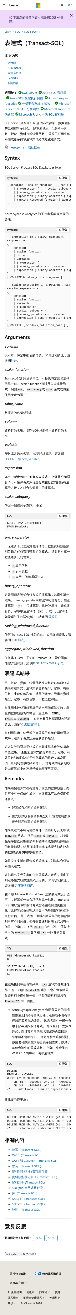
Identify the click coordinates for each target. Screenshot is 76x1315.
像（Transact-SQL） (25, 1193)
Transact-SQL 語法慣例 (24, 148)
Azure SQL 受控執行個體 (26, 98)
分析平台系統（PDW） (37, 103)
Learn (8, 31)
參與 (57, 1292)
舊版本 (30, 1292)
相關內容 (13, 83)
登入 (70, 5)
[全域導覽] (4, 5)
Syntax (12, 62)
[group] (38, 194)
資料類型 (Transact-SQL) (28, 1182)
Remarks (13, 78)
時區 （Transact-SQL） (27, 1150)
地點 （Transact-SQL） (27, 1209)
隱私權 (12, 1297)
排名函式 (18, 640)
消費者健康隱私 (32, 1297)
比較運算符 (31, 724)
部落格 (43, 1292)
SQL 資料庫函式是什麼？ (29, 1188)
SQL (17, 31)
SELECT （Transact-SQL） (29, 1204)
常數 (14, 361)
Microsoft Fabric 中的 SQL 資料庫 (41, 114)
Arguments (14, 68)
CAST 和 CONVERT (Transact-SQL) (35, 1160)
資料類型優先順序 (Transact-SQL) (34, 1177)
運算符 (53, 617)
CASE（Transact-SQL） (27, 1155)
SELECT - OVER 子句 (49, 663)
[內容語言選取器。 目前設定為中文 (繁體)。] (18, 1274)
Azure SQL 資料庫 (54, 93)
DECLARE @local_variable (22, 459)
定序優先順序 (24, 885)
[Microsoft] (38, 5)
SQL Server (31, 31)
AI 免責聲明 (15, 1292)
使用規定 (54, 1297)
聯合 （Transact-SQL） (27, 1166)
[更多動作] (68, 32)
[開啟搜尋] (62, 5)
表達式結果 (14, 73)
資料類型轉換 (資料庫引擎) (30, 1171)
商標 (10, 1303)
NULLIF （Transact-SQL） (29, 1199)
